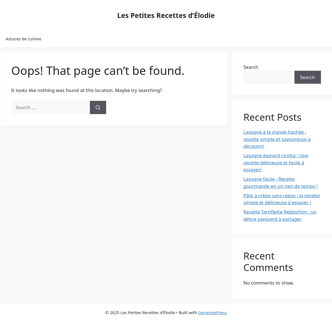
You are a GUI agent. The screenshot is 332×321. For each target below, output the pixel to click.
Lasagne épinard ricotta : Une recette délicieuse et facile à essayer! (276, 162)
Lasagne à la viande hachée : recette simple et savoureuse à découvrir (277, 139)
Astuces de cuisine (23, 38)
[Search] (98, 107)
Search (251, 67)
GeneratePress (212, 312)
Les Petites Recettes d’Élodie (166, 15)
